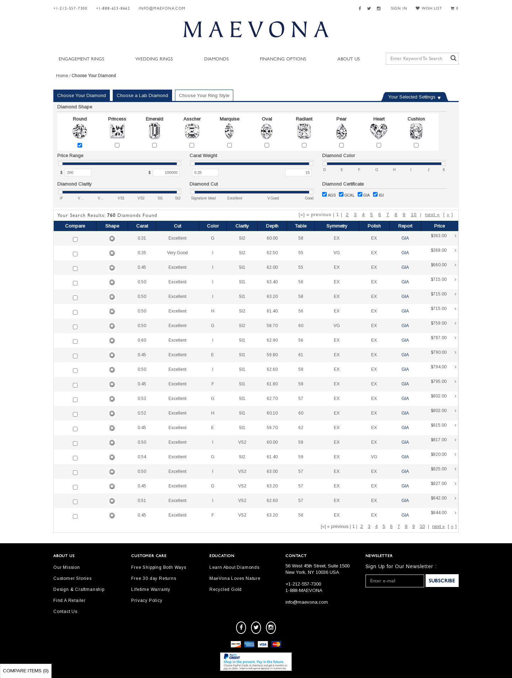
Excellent (177, 238)
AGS (329, 194)
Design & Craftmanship (79, 589)
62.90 (272, 340)
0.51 (142, 500)
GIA (364, 194)
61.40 (272, 311)
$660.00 (443, 267)
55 (300, 252)
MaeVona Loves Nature (235, 578)
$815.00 (443, 427)
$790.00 (443, 355)
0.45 (142, 267)
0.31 (142, 238)
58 (300, 238)
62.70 (272, 398)
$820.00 (443, 457)
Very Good (177, 252)
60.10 (272, 413)
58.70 (272, 325)
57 (300, 398)
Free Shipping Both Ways (158, 567)
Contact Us (65, 611)
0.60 (142, 340)
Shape (112, 226)
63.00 (272, 471)
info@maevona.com (162, 8)
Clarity (242, 226)
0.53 (142, 398)
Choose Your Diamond (81, 95)
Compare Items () (26, 670)
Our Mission (66, 567)
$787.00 (443, 340)
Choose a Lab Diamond (142, 95)
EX (337, 238)
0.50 (142, 281)
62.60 (272, 369)
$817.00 (443, 442)
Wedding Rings (154, 59)
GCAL (346, 194)
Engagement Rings (81, 59)
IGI (378, 194)
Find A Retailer (69, 600)
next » (432, 214)
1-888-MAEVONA (304, 590)
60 (300, 325)
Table (300, 226)
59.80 (272, 354)
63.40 (272, 281)
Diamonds (216, 59)
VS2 (242, 442)
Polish (374, 226)
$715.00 (443, 282)
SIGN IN (399, 8)
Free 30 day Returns (153, 578)
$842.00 (443, 500)
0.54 (142, 456)
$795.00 (443, 384)
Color (213, 226)
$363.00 (443, 238)
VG (337, 252)
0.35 (142, 252)
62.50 (272, 252)
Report (405, 226)
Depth (272, 226)
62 (300, 427)
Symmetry (336, 226)
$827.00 (443, 486)
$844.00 (443, 515)
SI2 (242, 238)
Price (439, 226)
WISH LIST (429, 8)
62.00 (272, 267)
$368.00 (443, 252)
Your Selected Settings (412, 97)
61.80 (272, 383)
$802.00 (443, 398)
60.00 (272, 238)
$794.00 (443, 369)
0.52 (142, 413)
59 (300, 369)
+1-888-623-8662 (113, 8)
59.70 (272, 427)
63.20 (272, 296)
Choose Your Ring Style (204, 95)
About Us (348, 59)
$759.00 (443, 325)
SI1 (242, 267)
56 (300, 281)
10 (413, 214)
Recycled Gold (225, 589)
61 (300, 354)
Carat (142, 226)
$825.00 (443, 471)
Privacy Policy (146, 600)
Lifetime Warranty (150, 589)
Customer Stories (72, 578)
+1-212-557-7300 (70, 8)
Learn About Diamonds (234, 567)
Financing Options (283, 59)
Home (62, 75)
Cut (177, 226)
